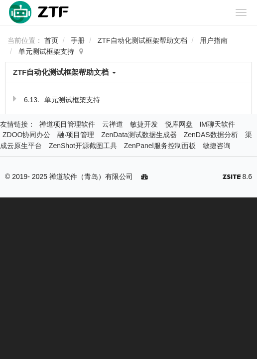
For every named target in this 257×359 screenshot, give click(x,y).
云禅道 (112, 124)
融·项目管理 (75, 135)
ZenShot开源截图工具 (83, 146)
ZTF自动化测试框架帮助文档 (142, 40)
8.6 (237, 177)
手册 (78, 40)
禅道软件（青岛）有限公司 (91, 176)
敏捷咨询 (217, 146)
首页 (51, 40)
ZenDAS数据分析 (211, 135)
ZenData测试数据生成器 (139, 135)
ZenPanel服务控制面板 (160, 146)
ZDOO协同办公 (26, 135)
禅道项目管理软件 (67, 124)
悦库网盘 (179, 124)
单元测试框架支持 (46, 51)
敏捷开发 (144, 124)
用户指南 (214, 40)
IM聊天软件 (217, 124)
